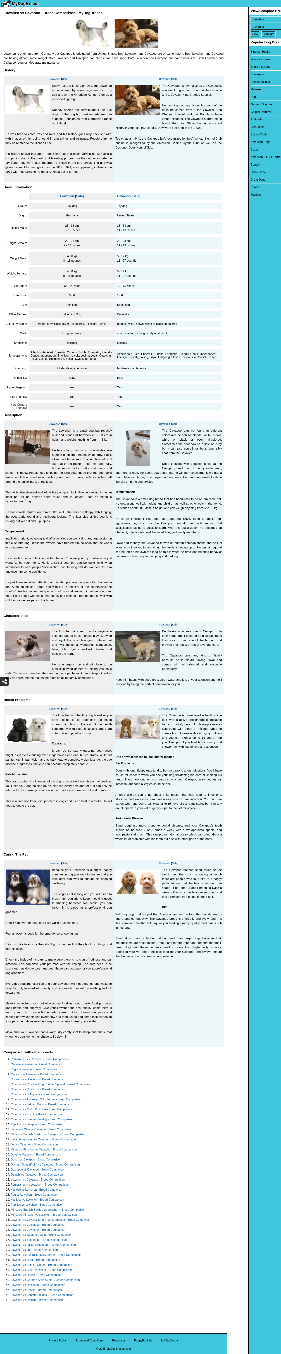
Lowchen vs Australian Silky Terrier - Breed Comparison (46, 1254)
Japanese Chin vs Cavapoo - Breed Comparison (41, 1129)
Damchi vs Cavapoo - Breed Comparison (37, 1174)
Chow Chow (237, 172)
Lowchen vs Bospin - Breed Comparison (36, 1289)
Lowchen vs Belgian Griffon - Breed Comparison (41, 1264)
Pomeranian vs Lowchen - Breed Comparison (40, 1184)
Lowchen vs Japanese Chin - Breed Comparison (41, 1234)
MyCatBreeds (169, 1340)
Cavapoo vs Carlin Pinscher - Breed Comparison (42, 1109)
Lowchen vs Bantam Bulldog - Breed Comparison (42, 1294)
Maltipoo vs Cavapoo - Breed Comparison (37, 1074)
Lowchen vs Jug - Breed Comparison (34, 1249)
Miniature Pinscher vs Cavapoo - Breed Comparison (44, 1149)
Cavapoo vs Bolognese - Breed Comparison (39, 1094)
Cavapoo (164, 78)
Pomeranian (237, 74)
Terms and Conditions (89, 1340)
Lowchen (54, 78)
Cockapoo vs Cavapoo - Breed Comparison (38, 1079)
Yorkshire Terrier (240, 59)
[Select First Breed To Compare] (254, 19)
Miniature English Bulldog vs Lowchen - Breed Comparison (48, 1209)
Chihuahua (236, 126)
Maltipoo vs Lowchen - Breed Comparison (37, 1199)
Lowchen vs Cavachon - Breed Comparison (38, 1229)
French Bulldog (239, 81)
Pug (232, 96)
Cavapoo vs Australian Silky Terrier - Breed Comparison (46, 1099)
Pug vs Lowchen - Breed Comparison (34, 1194)
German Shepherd (241, 104)
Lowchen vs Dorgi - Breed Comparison (35, 1259)
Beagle (234, 164)
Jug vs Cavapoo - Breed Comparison (34, 1144)
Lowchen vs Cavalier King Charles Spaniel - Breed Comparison (51, 1219)
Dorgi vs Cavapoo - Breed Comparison (35, 1154)
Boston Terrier (238, 134)
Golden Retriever (240, 111)
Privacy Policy (58, 1340)
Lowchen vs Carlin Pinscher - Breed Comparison (42, 1269)
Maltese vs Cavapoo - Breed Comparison (37, 1064)
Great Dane (237, 179)
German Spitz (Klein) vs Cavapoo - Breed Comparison (45, 1164)
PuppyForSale (143, 1340)
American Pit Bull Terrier (245, 157)
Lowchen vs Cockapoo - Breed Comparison (38, 1224)
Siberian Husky (239, 51)
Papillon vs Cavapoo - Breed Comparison (37, 1124)
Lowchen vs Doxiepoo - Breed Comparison (38, 1284)
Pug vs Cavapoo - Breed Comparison (34, 1069)
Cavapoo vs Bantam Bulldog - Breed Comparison (42, 1119)
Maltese (235, 89)
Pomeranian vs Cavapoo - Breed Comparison (40, 1059)
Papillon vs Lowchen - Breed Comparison (37, 1204)
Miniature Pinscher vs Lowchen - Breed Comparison (44, 1214)
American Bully (239, 142)
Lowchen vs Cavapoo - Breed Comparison (38, 1179)
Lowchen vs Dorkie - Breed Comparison (36, 1274)
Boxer (233, 149)
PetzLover (118, 1340)
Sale (65, 78)
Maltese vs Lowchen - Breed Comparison (37, 1189)
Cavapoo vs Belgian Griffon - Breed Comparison (41, 1104)
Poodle (234, 187)
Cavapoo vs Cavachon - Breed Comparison (38, 1089)
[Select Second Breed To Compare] (254, 27)
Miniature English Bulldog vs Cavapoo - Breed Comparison (48, 1134)
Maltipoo (235, 194)
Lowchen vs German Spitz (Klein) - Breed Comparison (45, 1279)
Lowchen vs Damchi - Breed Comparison (37, 1300)
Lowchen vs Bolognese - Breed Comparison (39, 1239)
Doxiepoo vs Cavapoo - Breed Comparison (38, 1169)
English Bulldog (239, 66)
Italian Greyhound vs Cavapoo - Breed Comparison (43, 1139)
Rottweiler (236, 119)
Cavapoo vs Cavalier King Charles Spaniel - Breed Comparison (51, 1084)
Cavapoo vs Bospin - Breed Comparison (36, 1114)
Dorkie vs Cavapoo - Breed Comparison (36, 1159)
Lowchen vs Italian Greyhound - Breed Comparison (43, 1244)
